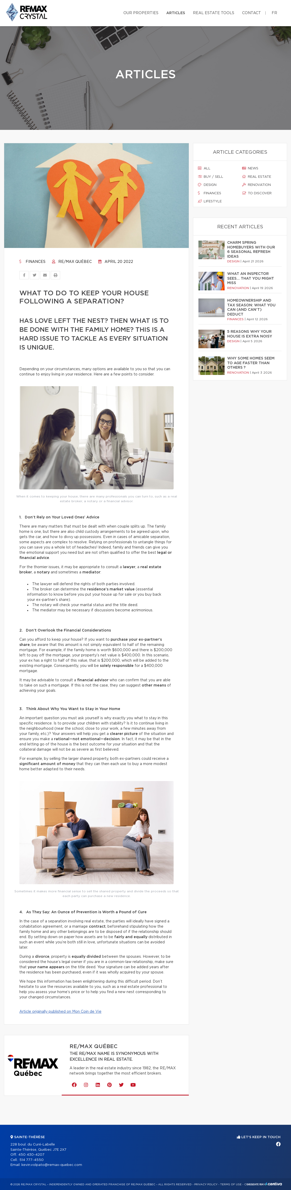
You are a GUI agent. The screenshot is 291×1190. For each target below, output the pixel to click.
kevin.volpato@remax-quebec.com (51, 1165)
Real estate (256, 177)
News (250, 168)
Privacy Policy (206, 1184)
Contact (251, 13)
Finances (32, 262)
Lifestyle (210, 201)
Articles (175, 13)
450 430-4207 (31, 1154)
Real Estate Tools (213, 13)
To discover (257, 193)
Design (207, 185)
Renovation (256, 185)
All (204, 168)
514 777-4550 (31, 1160)
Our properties (140, 13)
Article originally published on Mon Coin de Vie (60, 1012)
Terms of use (231, 1184)
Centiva (273, 1184)
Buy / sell (210, 177)
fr (274, 13)
